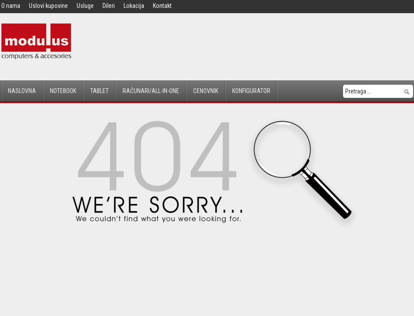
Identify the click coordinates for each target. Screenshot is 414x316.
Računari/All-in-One (151, 90)
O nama (10, 5)
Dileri (109, 5)
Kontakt (162, 5)
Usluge (85, 5)
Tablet (99, 90)
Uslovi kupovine (48, 5)
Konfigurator (251, 90)
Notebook (63, 90)
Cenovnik (205, 90)
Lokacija (134, 5)
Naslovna (22, 90)
